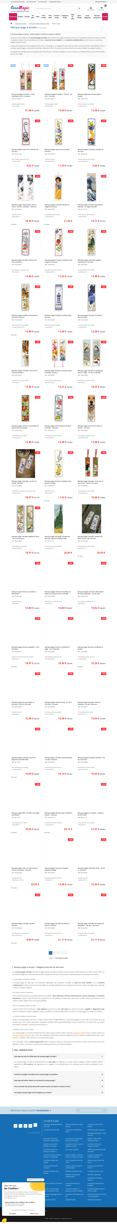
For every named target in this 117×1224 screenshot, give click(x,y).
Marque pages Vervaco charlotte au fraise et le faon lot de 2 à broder (58, 593)
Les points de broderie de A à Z (75, 1195)
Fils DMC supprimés (94, 1175)
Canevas (27, 17)
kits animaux (20, 1035)
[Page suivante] (62, 952)
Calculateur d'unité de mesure (94, 1179)
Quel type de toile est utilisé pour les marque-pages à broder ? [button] (35, 1056)
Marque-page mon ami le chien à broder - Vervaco (90, 427)
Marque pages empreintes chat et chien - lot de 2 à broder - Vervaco (24, 206)
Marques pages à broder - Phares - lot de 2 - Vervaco (58, 95)
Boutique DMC (31, 2)
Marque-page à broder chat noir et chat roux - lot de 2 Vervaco (90, 482)
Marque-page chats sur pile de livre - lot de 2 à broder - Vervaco (25, 869)
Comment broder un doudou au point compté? (74, 1190)
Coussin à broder (57, 17)
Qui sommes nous (29, 1211)
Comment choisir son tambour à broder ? (50, 1150)
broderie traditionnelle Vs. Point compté (96, 1190)
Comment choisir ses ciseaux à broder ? (94, 1145)
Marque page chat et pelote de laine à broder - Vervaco (58, 427)
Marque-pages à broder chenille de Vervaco (90, 150)
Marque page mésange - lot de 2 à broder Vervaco (24, 482)
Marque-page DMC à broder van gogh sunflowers (25, 814)
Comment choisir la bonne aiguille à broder (74, 1145)
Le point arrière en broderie (52, 1183)
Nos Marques (42, 2)
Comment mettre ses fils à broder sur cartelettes (52, 1156)
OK (104, 1110)
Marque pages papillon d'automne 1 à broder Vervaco (25, 316)
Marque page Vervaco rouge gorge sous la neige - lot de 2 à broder (90, 372)
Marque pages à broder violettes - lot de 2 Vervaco (91, 759)
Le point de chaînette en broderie (95, 1184)
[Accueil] (11, 23)
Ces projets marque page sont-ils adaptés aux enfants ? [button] (33, 1092)
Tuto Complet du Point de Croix (74, 1161)
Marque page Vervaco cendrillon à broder (90, 648)
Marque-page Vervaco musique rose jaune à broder (58, 482)
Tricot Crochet (43, 17)
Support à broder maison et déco (39, 23)
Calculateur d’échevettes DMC (74, 1131)
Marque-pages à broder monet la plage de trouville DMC (24, 759)
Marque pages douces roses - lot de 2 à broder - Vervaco (58, 703)
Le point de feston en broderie (73, 1184)
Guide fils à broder (49, 1200)
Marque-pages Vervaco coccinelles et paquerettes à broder (25, 427)
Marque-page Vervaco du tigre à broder (89, 95)
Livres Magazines (87, 17)
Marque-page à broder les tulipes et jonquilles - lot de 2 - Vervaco (91, 924)
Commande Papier (55, 2)
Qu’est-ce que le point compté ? (50, 1167)
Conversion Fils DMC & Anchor (95, 1125)
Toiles (37, 17)
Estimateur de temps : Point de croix (96, 1134)
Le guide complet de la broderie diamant (95, 1156)
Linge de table (72, 17)
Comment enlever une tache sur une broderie (96, 1195)
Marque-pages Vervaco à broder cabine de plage (56, 869)
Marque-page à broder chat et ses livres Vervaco (24, 261)
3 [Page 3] (58, 953)
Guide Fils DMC (71, 1200)
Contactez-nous (100, 2)
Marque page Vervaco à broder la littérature (24, 593)
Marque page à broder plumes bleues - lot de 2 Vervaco (58, 759)
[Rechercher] (79, 8)
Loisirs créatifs (79, 17)
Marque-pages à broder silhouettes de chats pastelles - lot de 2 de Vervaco (91, 594)
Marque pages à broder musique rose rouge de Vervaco (58, 261)
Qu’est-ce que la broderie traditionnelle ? (74, 1167)
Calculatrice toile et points (96, 1130)
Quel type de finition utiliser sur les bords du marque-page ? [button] (34, 1080)
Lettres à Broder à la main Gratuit (74, 1125)
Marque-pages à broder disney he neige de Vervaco (57, 206)
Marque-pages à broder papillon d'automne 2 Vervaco (89, 261)
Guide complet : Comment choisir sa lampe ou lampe (74, 1156)
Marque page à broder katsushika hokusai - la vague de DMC (90, 206)
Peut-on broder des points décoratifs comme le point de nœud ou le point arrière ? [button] (42, 1086)
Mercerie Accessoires (96, 17)
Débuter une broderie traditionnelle (73, 1176)
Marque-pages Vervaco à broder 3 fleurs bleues (90, 316)
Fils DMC (32, 17)
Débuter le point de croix (74, 1171)
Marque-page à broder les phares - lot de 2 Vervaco (57, 924)
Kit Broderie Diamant (18, 2)
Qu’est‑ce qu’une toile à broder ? (95, 1167)
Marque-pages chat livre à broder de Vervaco (25, 150)
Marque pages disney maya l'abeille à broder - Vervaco (58, 814)
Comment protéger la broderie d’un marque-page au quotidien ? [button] (36, 1074)
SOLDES (105, 17)
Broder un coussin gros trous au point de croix (51, 1190)
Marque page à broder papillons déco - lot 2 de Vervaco (25, 537)
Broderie (20, 17)
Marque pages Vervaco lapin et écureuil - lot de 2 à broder (23, 703)
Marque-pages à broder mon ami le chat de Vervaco (25, 372)
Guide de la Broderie (94, 1200)
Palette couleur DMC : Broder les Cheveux (50, 1145)
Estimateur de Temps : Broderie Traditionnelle (51, 1140)
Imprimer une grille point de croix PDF (52, 1125)
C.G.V (26, 1214)
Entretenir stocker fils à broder (51, 1172)
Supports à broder (65, 17)
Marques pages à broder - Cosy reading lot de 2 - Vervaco (23, 95)
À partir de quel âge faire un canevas (52, 1195)
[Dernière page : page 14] (66, 952)
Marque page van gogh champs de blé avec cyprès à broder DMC (57, 537)
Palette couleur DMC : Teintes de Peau (94, 1140)
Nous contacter (41, 1211)
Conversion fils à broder (51, 1130)
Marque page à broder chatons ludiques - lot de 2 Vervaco (89, 703)
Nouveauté (13, 17)
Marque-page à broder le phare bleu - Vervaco (58, 316)
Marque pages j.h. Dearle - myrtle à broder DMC (91, 814)
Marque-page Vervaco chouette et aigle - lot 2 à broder (57, 648)
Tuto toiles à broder (72, 1149)
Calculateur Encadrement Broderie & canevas (74, 1140)
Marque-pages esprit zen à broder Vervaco (57, 150)
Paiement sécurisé (16, 1214)
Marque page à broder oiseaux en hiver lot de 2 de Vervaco (90, 537)
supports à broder (79, 1033)
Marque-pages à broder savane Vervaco (23, 924)
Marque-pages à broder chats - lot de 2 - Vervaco (91, 869)
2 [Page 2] (54, 953)
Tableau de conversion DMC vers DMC (96, 1150)
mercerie (16, 1038)
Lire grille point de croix (95, 1171)
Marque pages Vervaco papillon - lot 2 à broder (25, 648)
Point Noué (50, 17)
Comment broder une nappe (50, 1161)
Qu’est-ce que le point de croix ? (95, 1161)
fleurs (29, 1035)
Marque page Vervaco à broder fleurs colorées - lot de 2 (58, 372)
